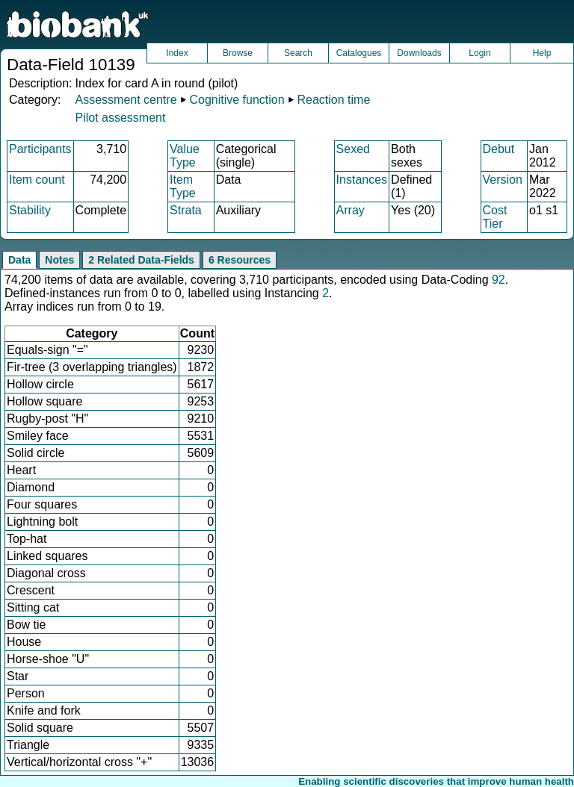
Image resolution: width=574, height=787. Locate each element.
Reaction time (334, 99)
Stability (30, 210)
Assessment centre (125, 99)
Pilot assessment (120, 117)
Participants (40, 149)
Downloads (419, 53)
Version (502, 179)
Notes (59, 260)
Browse (238, 53)
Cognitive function (236, 99)
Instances (361, 179)
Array (350, 210)
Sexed (353, 149)
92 (498, 279)
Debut (499, 149)
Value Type (185, 156)
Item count (37, 179)
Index (177, 53)
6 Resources (240, 260)
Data (19, 260)
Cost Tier (495, 217)
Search (298, 53)
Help (542, 53)
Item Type (183, 186)
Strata (186, 210)
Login (479, 53)
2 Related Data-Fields (141, 260)
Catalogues (359, 53)
